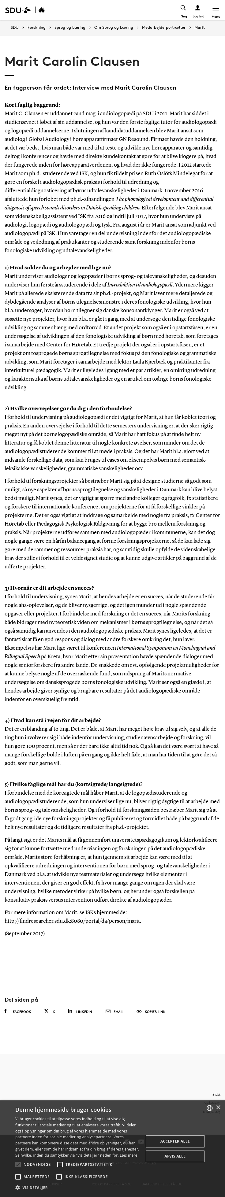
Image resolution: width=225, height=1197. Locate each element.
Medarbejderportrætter (164, 27)
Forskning (37, 27)
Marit (199, 27)
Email (114, 1011)
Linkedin (80, 1011)
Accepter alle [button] (175, 1141)
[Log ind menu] (198, 10)
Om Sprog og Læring (113, 27)
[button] (18, 1164)
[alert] (112, 1148)
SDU (15, 27)
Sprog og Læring (69, 27)
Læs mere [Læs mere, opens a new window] (128, 1155)
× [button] (218, 1107)
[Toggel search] (183, 10)
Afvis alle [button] (175, 1156)
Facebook (18, 1011)
